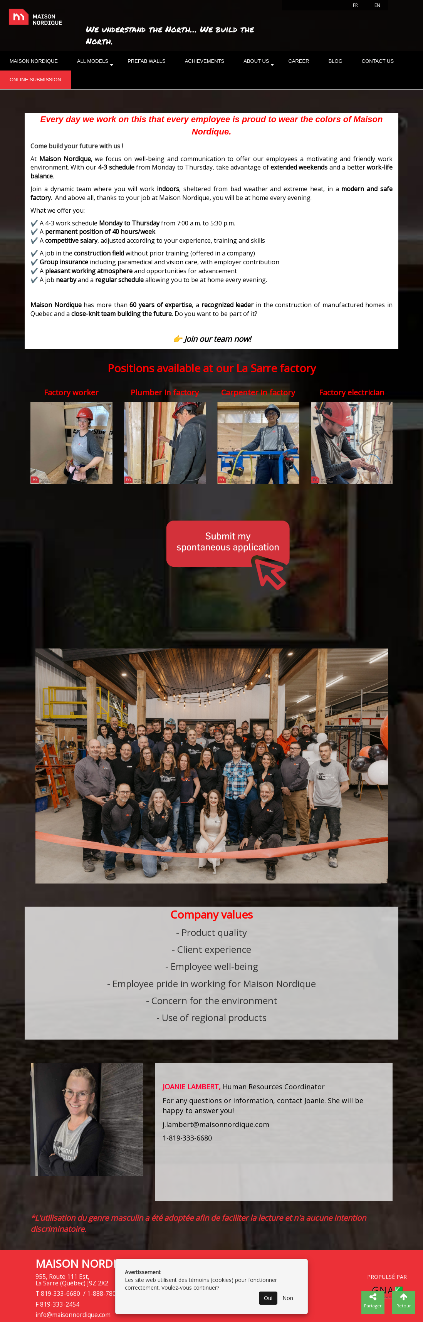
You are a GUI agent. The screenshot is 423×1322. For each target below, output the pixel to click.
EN (377, 5)
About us (256, 61)
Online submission (35, 79)
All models (92, 61)
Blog (335, 61)
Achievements (205, 61)
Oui (268, 1298)
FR (355, 5)
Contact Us (378, 61)
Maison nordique (34, 61)
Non (287, 1298)
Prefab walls (147, 61)
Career (298, 61)
